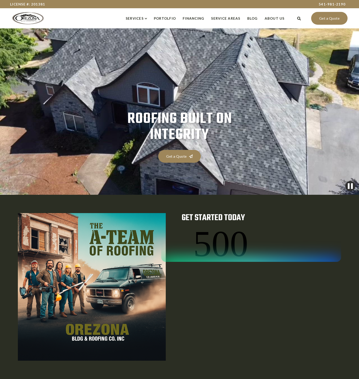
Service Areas (225, 18)
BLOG (252, 18)
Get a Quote (329, 18)
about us (275, 18)
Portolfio (165, 18)
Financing (193, 18)
